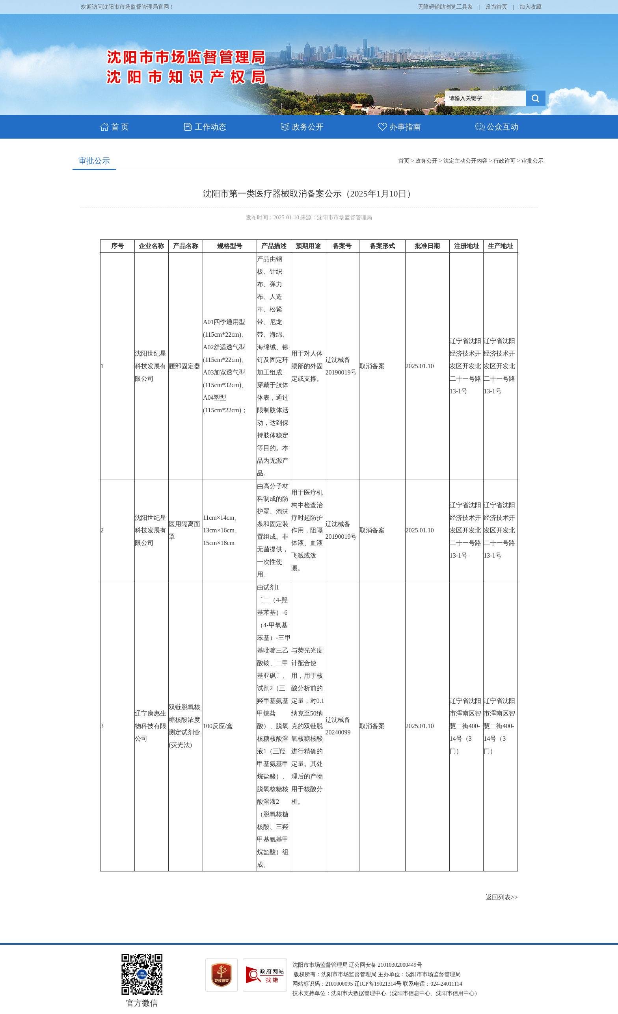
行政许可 (504, 161)
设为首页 (496, 7)
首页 (404, 161)
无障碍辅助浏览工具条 (445, 7)
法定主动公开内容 (465, 161)
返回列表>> (502, 897)
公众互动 (496, 127)
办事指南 (399, 127)
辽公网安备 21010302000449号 (385, 965)
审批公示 (94, 160)
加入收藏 (530, 7)
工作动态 (204, 127)
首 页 (114, 127)
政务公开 (302, 127)
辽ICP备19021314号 (378, 984)
